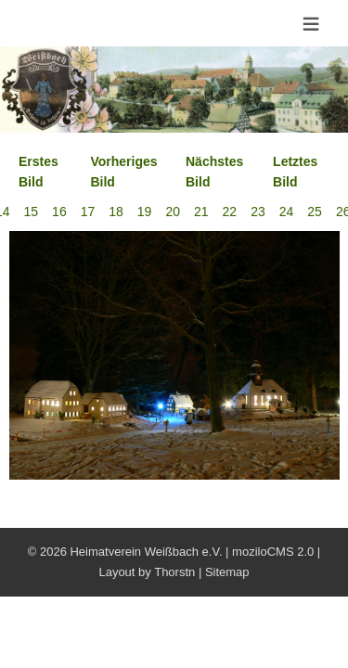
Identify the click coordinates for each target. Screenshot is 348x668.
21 (201, 211)
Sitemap (227, 572)
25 (314, 211)
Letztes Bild (295, 171)
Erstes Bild (38, 171)
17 (88, 211)
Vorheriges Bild (123, 171)
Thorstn (174, 572)
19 (144, 211)
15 (31, 211)
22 (230, 211)
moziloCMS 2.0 (273, 552)
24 (286, 211)
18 (116, 211)
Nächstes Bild (214, 171)
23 (258, 211)
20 (172, 211)
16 (59, 211)
